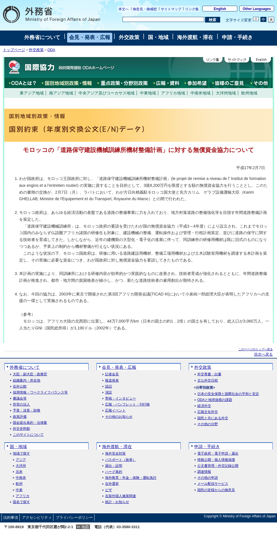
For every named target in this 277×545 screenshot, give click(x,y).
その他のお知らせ (119, 417)
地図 (85, 527)
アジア (21, 460)
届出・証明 (113, 466)
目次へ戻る (263, 354)
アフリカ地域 (173, 93)
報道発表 (112, 380)
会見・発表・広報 (89, 37)
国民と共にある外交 (212, 418)
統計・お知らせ (117, 502)
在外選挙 (112, 484)
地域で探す (21, 453)
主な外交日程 (207, 380)
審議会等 (20, 398)
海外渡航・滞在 (195, 37)
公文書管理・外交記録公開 (217, 466)
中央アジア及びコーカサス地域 (107, 93)
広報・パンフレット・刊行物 (127, 404)
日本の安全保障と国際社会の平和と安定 (228, 394)
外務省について (42, 37)
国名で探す (21, 502)
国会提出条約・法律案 (30, 423)
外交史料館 (21, 429)
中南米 (21, 478)
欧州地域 (249, 93)
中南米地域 (200, 93)
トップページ (14, 50)
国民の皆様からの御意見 (216, 490)
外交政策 (129, 37)
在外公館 (20, 386)
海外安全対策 (115, 453)
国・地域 (158, 37)
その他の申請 (207, 478)
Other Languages (257, 9)
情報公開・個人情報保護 (216, 460)
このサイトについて (28, 435)
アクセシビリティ (37, 517)
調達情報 (204, 472)
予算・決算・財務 (26, 410)
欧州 (19, 484)
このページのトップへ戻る (255, 349)
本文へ (124, 9)
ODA (51, 50)
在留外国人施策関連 (120, 496)
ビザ (108, 490)
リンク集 (192, 9)
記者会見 (112, 374)
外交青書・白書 (209, 374)
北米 (19, 472)
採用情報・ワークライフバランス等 (40, 392)
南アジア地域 (61, 93)
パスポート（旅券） (120, 460)
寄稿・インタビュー (120, 398)
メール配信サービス (212, 484)
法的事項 (10, 517)
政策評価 (20, 417)
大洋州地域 (226, 93)
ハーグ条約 (113, 472)
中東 (19, 490)
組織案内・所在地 (26, 380)
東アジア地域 (32, 93)
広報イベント (115, 410)
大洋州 (21, 466)
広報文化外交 (207, 412)
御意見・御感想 (145, 9)
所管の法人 (21, 404)
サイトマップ (171, 9)
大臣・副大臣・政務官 (30, 374)
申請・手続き (237, 37)
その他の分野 (207, 424)
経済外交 (204, 406)
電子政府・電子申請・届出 (217, 453)
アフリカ (22, 496)
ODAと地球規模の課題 (214, 400)
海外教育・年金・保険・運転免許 (130, 478)
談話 (108, 386)
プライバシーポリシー (74, 517)
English (220, 9)
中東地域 (148, 93)
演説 (108, 392)
